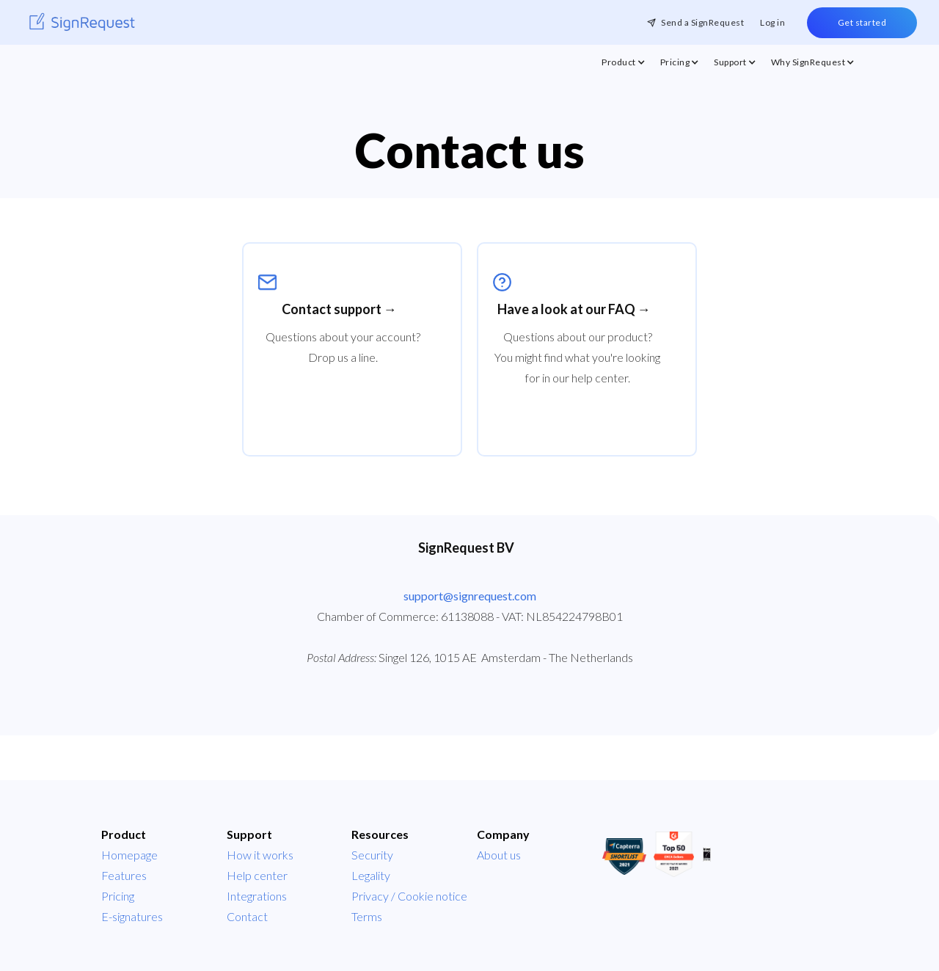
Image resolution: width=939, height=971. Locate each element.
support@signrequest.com (469, 596)
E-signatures (132, 916)
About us (499, 855)
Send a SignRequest (702, 22)
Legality (370, 875)
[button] (623, 66)
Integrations (257, 896)
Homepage (129, 855)
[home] (82, 22)
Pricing (117, 896)
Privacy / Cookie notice (409, 896)
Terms (366, 916)
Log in (772, 22)
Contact (247, 916)
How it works (260, 855)
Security (372, 855)
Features (124, 875)
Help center (257, 875)
